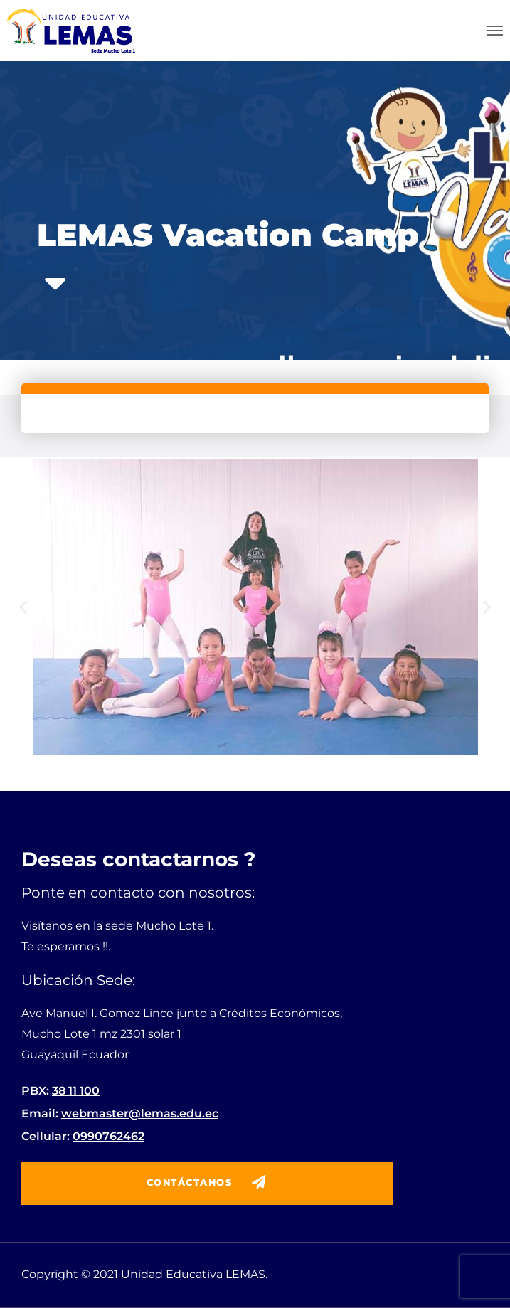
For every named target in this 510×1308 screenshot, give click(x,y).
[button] (23, 607)
